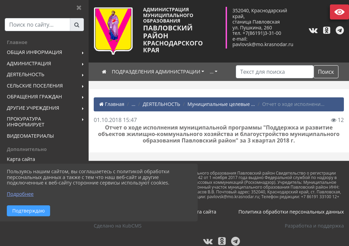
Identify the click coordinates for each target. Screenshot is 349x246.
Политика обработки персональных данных (291, 211)
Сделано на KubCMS (117, 225)
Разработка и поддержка (314, 225)
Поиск (326, 72)
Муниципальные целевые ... (221, 104)
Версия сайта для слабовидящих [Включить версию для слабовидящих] (339, 11)
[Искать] (275, 71)
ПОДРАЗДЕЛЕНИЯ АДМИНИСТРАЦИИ (156, 71)
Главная (111, 104)
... (211, 71)
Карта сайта (202, 211)
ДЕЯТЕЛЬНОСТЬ (161, 104)
